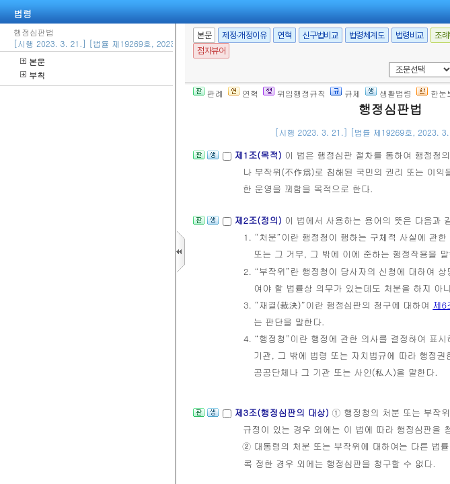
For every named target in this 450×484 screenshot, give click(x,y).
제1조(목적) (259, 155)
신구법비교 (320, 35)
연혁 (284, 35)
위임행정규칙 (294, 93)
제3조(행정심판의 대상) (283, 412)
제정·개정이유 (244, 35)
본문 (32, 61)
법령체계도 (367, 35)
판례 (208, 93)
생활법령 (388, 93)
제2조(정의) (259, 220)
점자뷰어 (211, 51)
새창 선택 (386, 62)
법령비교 (410, 35)
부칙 (32, 75)
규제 (345, 93)
